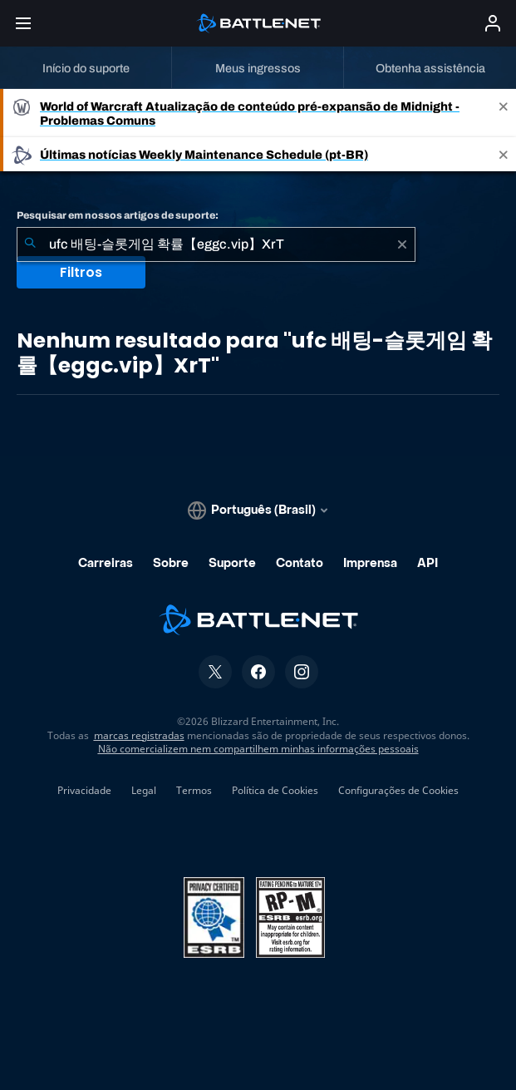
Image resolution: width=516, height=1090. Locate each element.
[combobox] (216, 244)
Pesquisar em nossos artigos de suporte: (118, 215)
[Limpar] (402, 244)
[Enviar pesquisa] (30, 244)
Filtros (81, 272)
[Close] (503, 113)
